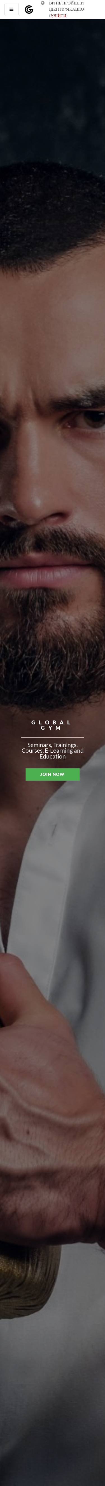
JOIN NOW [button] (52, 774)
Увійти (58, 15)
